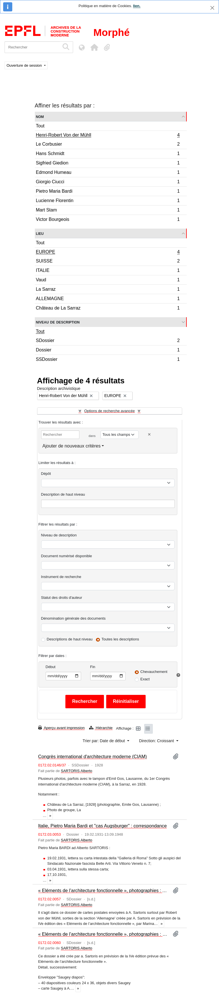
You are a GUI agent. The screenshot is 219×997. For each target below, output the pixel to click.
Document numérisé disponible (66, 556)
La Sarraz (108, 290)
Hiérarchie (100, 728)
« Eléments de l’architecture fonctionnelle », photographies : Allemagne (103, 890)
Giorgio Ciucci (108, 182)
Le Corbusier (108, 145)
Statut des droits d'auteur (61, 597)
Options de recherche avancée (109, 411)
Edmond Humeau (108, 173)
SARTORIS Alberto (76, 771)
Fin (92, 667)
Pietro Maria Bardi (108, 192)
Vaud (108, 280)
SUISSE (108, 262)
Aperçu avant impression (61, 728)
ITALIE (108, 271)
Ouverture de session (25, 65)
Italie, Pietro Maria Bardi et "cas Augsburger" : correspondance (102, 825)
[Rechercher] (32, 47)
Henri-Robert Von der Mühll (108, 136)
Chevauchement (154, 672)
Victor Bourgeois (108, 220)
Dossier (108, 351)
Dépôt (46, 473)
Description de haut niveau (63, 494)
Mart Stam (108, 211)
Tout (40, 125)
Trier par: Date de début (104, 740)
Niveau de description (58, 322)
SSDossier (108, 360)
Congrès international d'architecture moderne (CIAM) (92, 756)
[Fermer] (212, 7)
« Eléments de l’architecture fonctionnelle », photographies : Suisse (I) (103, 934)
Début (51, 667)
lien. (136, 6)
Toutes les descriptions (120, 639)
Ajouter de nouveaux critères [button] (72, 445)
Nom (40, 116)
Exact (145, 679)
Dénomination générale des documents (73, 618)
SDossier (108, 341)
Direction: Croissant (157, 740)
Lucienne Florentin (108, 201)
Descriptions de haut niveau (70, 639)
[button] (94, 47)
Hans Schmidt (108, 154)
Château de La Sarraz (108, 309)
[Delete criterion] (149, 434)
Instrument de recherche (61, 577)
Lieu (40, 233)
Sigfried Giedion (108, 164)
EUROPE (108, 253)
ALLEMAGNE (108, 299)
